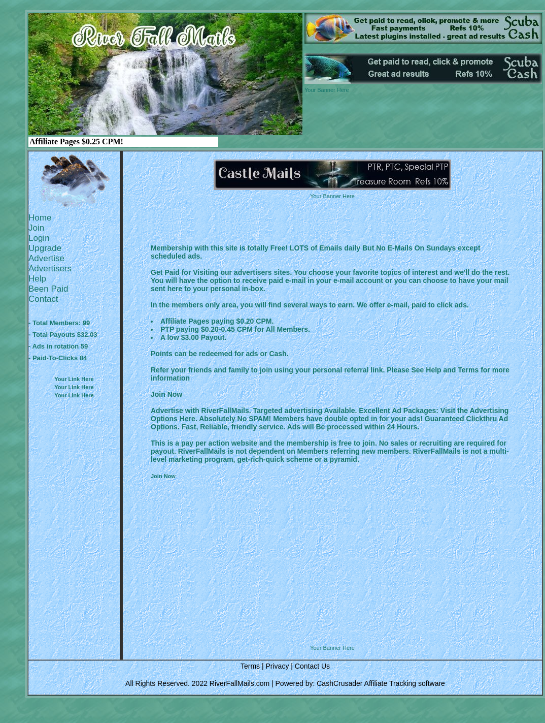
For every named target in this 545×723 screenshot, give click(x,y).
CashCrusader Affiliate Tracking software (381, 683)
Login (39, 238)
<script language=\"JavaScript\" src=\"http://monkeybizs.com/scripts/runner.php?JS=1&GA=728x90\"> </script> (332, 619)
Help (37, 279)
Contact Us (312, 666)
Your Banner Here (326, 90)
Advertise (46, 258)
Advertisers (50, 268)
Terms (250, 666)
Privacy (277, 666)
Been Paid (48, 289)
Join (36, 228)
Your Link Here (73, 379)
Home (39, 218)
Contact (43, 299)
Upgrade (44, 248)
